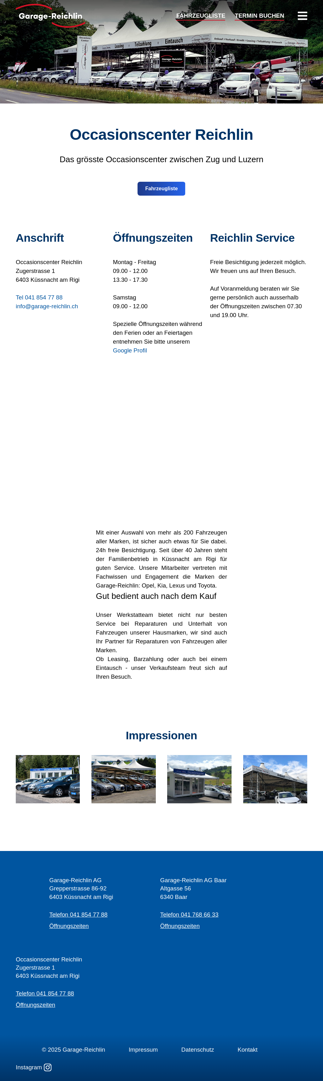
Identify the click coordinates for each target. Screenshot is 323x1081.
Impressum (143, 1049)
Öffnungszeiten (69, 926)
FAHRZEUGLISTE (200, 16)
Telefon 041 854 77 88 (78, 914)
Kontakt (247, 1049)
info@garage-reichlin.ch (47, 306)
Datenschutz (197, 1049)
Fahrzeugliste (161, 188)
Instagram (34, 1067)
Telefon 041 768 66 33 (189, 914)
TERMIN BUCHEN (259, 16)
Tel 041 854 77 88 (39, 297)
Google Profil (130, 350)
